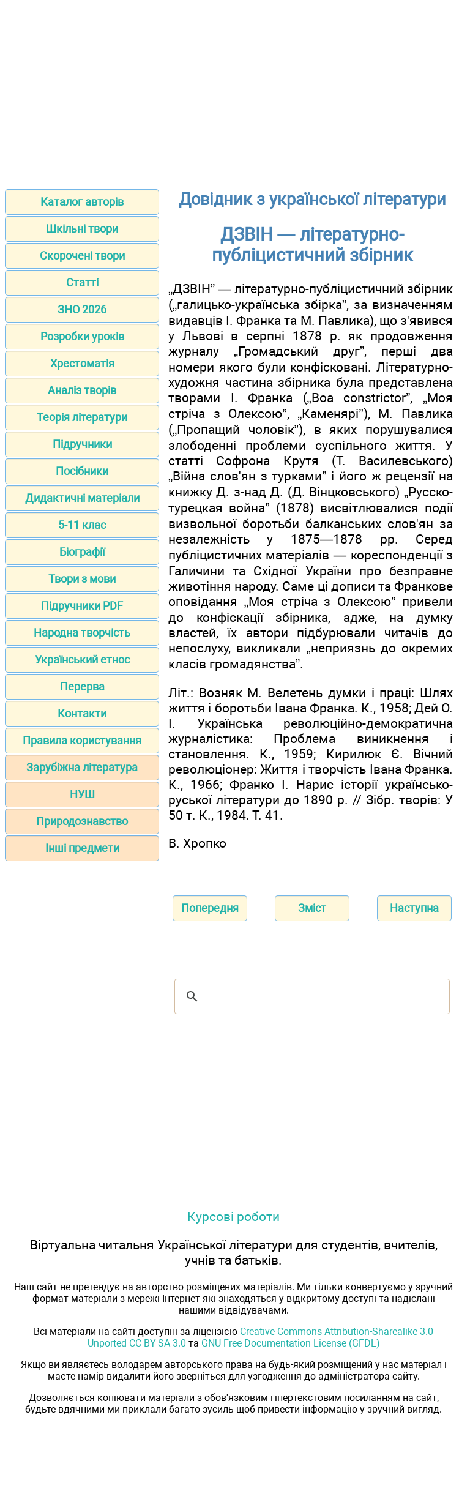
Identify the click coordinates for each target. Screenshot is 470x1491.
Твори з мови (82, 578)
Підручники (82, 444)
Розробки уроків (82, 336)
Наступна (414, 908)
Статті (82, 282)
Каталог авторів (82, 201)
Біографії (82, 551)
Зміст (312, 908)
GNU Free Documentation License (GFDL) (290, 1343)
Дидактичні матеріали (82, 497)
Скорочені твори (82, 255)
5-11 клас (82, 524)
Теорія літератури (82, 417)
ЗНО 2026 (82, 309)
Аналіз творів (82, 390)
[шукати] (310, 996)
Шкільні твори (82, 228)
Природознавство (82, 821)
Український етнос (82, 659)
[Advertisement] (235, 90)
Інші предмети (82, 848)
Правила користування (82, 740)
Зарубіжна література (82, 767)
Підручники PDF (82, 605)
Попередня (210, 908)
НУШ (82, 794)
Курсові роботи (233, 1216)
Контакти (82, 713)
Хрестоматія (82, 363)
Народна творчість (82, 632)
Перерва (82, 686)
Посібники (82, 471)
